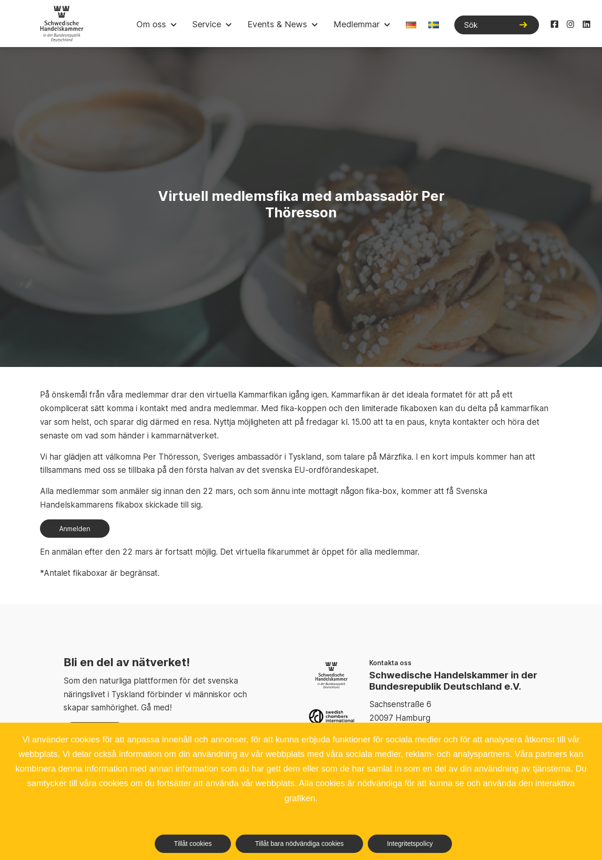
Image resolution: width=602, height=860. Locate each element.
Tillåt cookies (193, 843)
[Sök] (496, 25)
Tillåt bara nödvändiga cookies (299, 843)
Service (206, 24)
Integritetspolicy (410, 843)
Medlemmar (356, 24)
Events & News (277, 24)
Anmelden (74, 529)
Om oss (151, 24)
